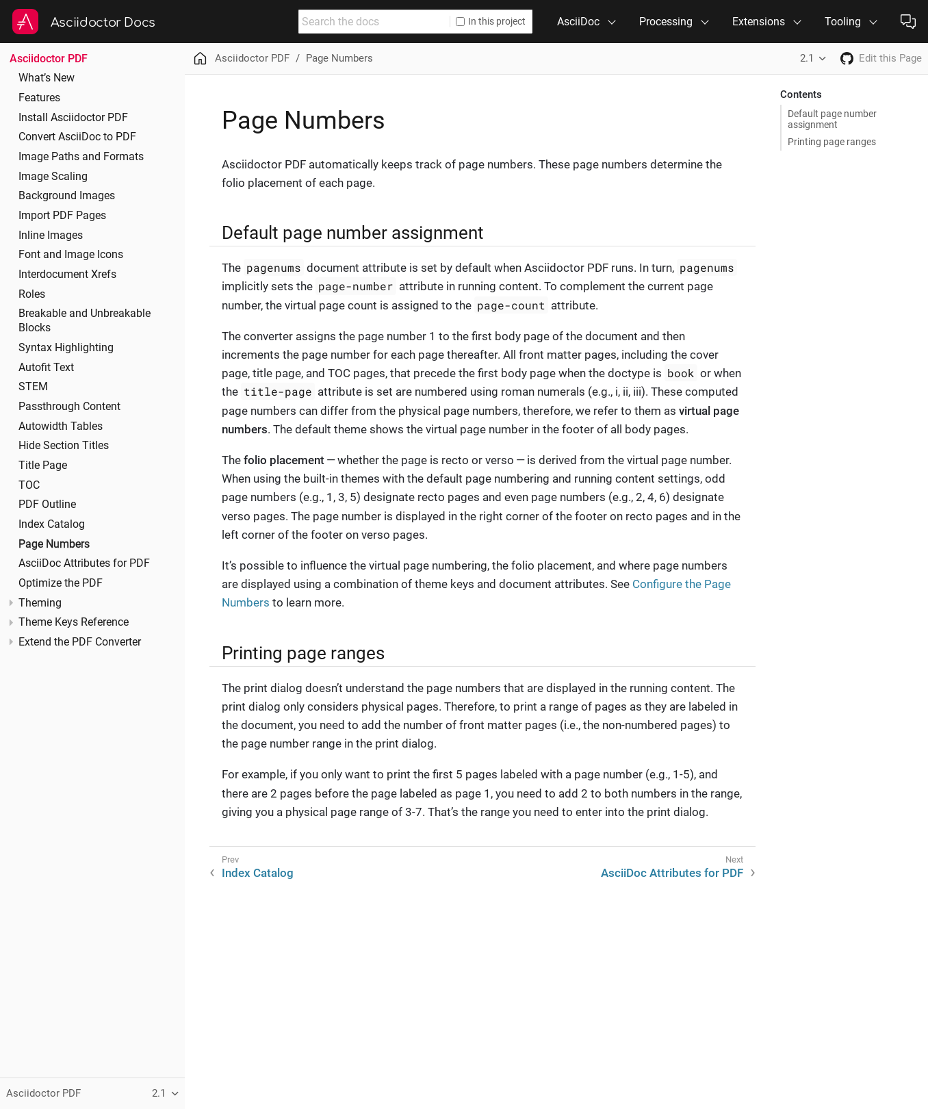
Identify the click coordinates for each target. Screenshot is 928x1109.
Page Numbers (54, 544)
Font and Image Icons (70, 254)
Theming (40, 603)
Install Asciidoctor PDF (73, 118)
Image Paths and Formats (81, 157)
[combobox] (374, 22)
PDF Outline (47, 504)
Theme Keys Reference (73, 622)
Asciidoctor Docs (103, 22)
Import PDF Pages (62, 215)
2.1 (807, 58)
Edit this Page (890, 58)
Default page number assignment (832, 119)
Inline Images (50, 235)
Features (39, 98)
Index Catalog (51, 524)
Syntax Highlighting (66, 348)
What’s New (46, 78)
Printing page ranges (832, 141)
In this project (491, 21)
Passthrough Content (69, 406)
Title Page (42, 465)
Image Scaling (53, 176)
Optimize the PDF (60, 583)
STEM (33, 387)
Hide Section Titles (63, 445)
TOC (29, 485)
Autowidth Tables (60, 426)
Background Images (66, 196)
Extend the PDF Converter (79, 642)
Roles (31, 294)
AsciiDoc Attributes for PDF (84, 563)
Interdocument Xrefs (67, 274)
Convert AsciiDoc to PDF (77, 137)
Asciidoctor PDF (49, 58)
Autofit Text (46, 367)
